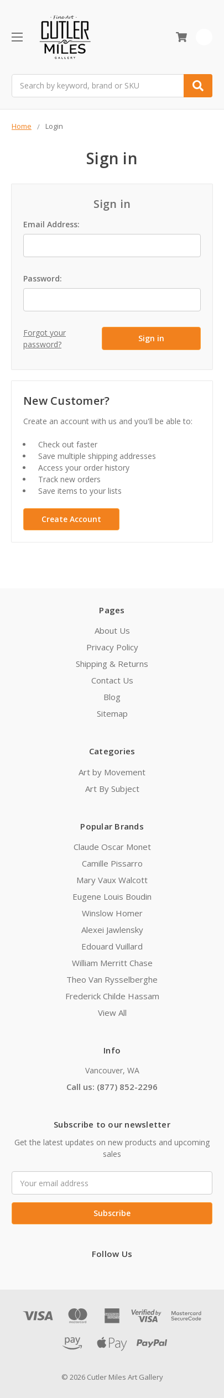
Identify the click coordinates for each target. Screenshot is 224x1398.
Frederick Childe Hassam (112, 995)
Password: (42, 278)
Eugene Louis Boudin (112, 896)
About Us (112, 630)
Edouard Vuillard (112, 946)
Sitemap (112, 713)
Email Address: (51, 224)
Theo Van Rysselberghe (112, 979)
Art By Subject (112, 788)
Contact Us (112, 680)
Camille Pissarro (112, 863)
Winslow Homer (112, 913)
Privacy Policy (112, 647)
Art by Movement (112, 772)
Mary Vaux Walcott (112, 879)
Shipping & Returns (112, 663)
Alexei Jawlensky (112, 929)
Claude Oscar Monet (112, 846)
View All (112, 1012)
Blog (112, 696)
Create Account (71, 519)
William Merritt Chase (112, 962)
